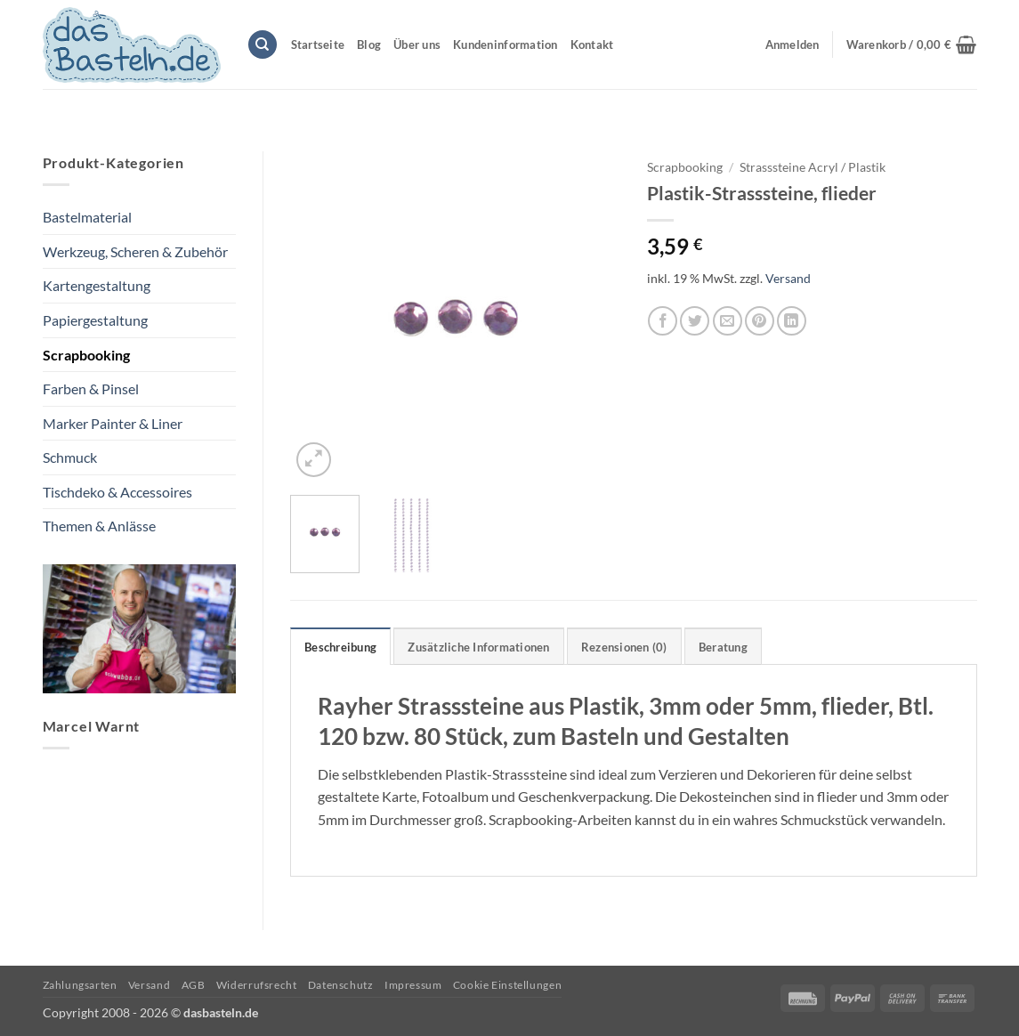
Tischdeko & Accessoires (117, 491)
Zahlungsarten (80, 984)
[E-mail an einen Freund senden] (727, 321)
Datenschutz (341, 984)
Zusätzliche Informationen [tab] (478, 647)
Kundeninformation (505, 44)
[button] (911, 44)
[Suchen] (262, 45)
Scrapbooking (86, 354)
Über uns (417, 44)
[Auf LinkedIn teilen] (791, 321)
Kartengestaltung (96, 285)
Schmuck (70, 457)
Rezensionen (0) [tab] (624, 647)
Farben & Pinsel (91, 388)
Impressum (413, 984)
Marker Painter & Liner (112, 423)
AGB (194, 984)
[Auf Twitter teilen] (694, 321)
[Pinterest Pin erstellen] (759, 321)
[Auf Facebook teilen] (662, 321)
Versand (788, 278)
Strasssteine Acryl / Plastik (813, 167)
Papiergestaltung (95, 320)
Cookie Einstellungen (507, 984)
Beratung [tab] (723, 647)
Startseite (318, 44)
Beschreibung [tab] (340, 647)
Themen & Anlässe (99, 525)
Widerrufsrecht (256, 984)
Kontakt (592, 44)
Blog (369, 44)
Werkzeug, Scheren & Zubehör (135, 251)
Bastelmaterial (87, 216)
